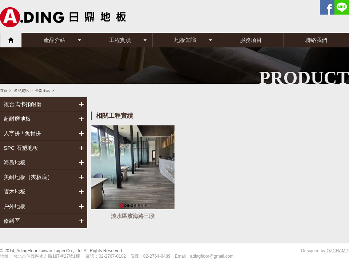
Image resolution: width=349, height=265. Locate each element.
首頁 (10, 40)
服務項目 (251, 40)
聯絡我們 (316, 40)
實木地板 (14, 191)
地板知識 (185, 40)
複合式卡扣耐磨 (23, 104)
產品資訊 (21, 91)
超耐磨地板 (17, 119)
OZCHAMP (337, 250)
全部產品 (42, 91)
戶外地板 (14, 206)
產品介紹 (54, 40)
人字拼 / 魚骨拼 (22, 133)
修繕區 (12, 221)
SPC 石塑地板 (21, 148)
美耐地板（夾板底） (28, 177)
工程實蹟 (120, 40)
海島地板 (14, 162)
